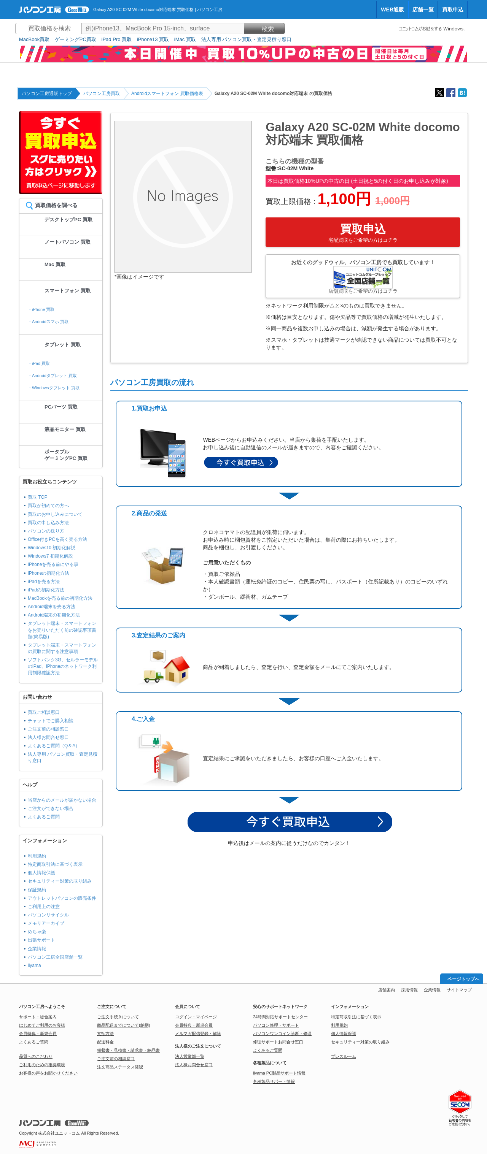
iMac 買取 (185, 39)
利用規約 (37, 856)
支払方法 (105, 1033)
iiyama (34, 965)
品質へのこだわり (36, 1056)
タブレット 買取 (63, 344)
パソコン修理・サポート (276, 1025)
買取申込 (452, 9)
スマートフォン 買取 (68, 290)
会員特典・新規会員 (38, 1033)
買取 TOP (38, 497)
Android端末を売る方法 (51, 606)
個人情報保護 (41, 872)
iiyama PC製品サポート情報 (279, 1073)
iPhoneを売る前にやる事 (53, 564)
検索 (264, 29)
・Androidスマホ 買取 (48, 321)
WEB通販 (392, 9)
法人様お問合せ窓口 (48, 737)
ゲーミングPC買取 (75, 39)
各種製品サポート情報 (274, 1081)
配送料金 (105, 1042)
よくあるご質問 (44, 817)
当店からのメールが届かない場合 (62, 800)
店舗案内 (386, 990)
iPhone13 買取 (153, 39)
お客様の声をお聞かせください (48, 1073)
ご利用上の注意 (44, 906)
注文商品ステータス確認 (120, 1067)
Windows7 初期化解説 (50, 556)
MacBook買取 (34, 39)
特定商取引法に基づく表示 (55, 864)
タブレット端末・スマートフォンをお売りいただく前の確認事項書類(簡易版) (62, 630)
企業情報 (37, 948)
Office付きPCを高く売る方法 (57, 539)
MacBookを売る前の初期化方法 (60, 598)
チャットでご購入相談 (50, 720)
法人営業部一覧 (189, 1056)
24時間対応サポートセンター (280, 1017)
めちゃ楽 (37, 931)
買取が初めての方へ (48, 505)
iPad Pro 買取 (117, 39)
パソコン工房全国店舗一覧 (55, 957)
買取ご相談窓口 (44, 712)
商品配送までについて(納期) (123, 1025)
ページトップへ (463, 979)
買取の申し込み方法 (48, 522)
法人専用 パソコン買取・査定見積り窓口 (246, 39)
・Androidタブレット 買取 (52, 375)
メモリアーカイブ (46, 923)
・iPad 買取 (39, 363)
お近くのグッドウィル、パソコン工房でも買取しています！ (362, 276)
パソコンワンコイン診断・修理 (282, 1033)
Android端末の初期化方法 (54, 615)
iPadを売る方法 (44, 581)
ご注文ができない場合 (50, 808)
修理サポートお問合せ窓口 (278, 1042)
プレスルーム (343, 1056)
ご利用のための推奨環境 (42, 1064)
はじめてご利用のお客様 (42, 1025)
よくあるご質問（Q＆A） (54, 745)
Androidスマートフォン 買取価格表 (167, 93)
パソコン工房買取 (101, 93)
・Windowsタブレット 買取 (54, 387)
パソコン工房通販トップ (47, 93)
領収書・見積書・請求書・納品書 (128, 1050)
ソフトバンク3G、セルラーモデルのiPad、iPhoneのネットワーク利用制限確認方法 (63, 666)
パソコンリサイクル (48, 915)
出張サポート (41, 940)
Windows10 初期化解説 (51, 547)
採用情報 (409, 990)
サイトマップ (459, 990)
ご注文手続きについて (118, 1017)
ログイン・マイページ (196, 1017)
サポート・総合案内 (38, 1017)
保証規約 (37, 889)
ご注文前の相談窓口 (48, 729)
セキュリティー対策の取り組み (60, 881)
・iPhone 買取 (41, 309)
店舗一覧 (423, 9)
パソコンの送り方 (46, 531)
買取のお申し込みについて (55, 514)
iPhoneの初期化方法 (48, 573)
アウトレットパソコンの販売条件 (62, 898)
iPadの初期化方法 (46, 590)
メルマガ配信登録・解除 (198, 1033)
